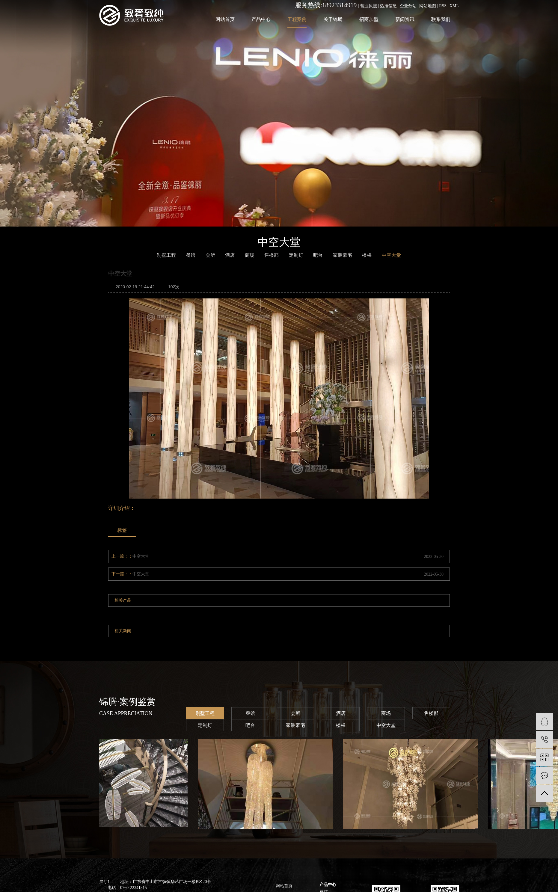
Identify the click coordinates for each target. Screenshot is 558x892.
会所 (210, 255)
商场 (249, 255)
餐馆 (190, 255)
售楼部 (431, 713)
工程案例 (297, 19)
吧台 (318, 255)
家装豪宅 (295, 725)
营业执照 (368, 6)
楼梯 (367, 255)
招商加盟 (368, 19)
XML (454, 6)
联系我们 (440, 19)
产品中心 (261, 19)
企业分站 (408, 6)
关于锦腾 (333, 19)
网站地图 (427, 6)
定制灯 (205, 725)
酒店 (230, 255)
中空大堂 (140, 556)
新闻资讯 (404, 19)
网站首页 (225, 19)
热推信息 (388, 6)
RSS (443, 6)
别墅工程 (205, 713)
